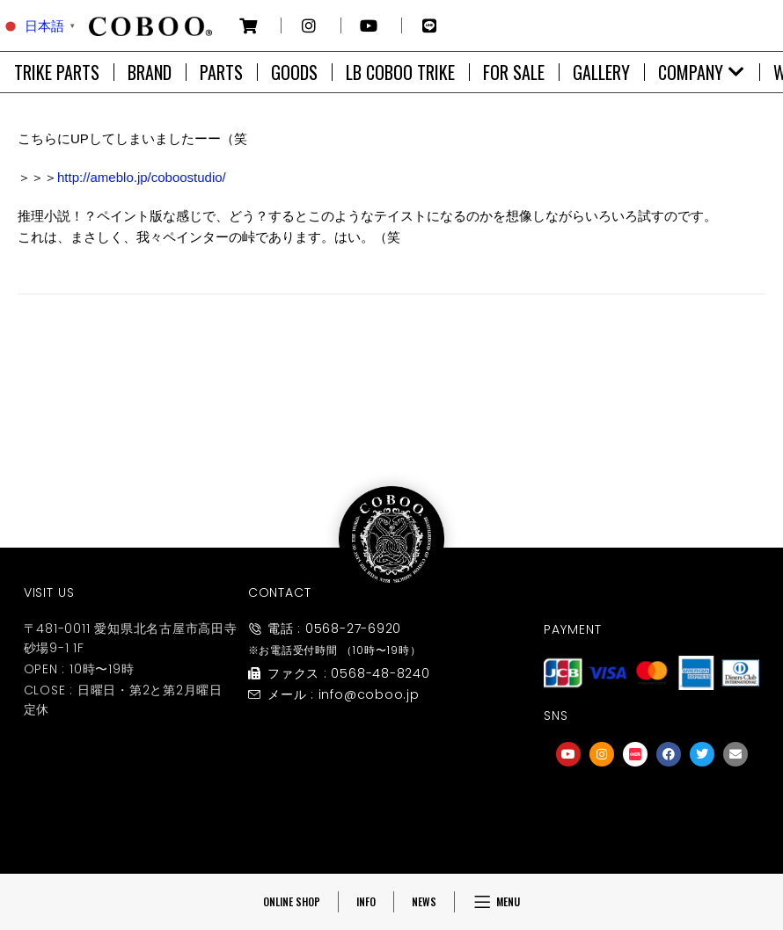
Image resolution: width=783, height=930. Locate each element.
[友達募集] (652, 806)
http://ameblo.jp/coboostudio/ (141, 177)
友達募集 (652, 841)
